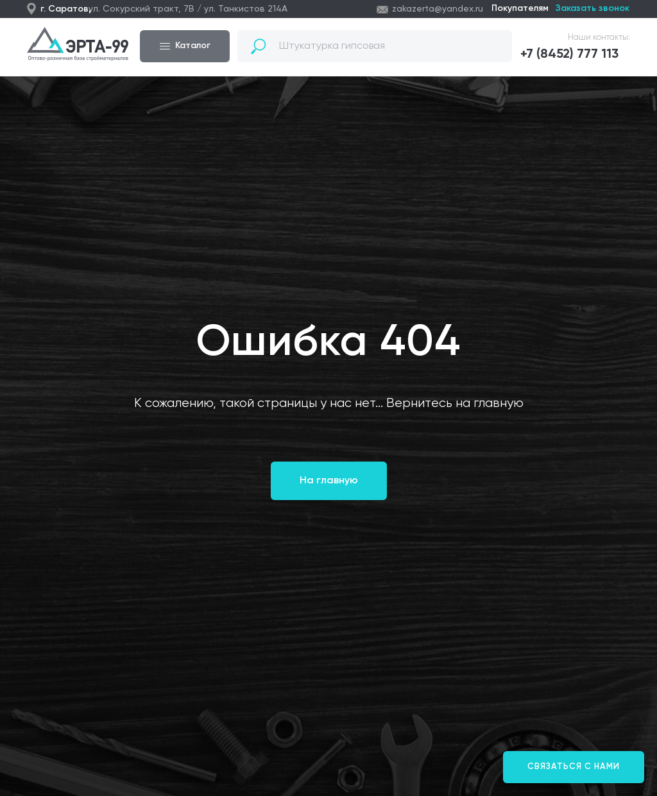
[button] (575, 54)
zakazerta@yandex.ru (437, 8)
